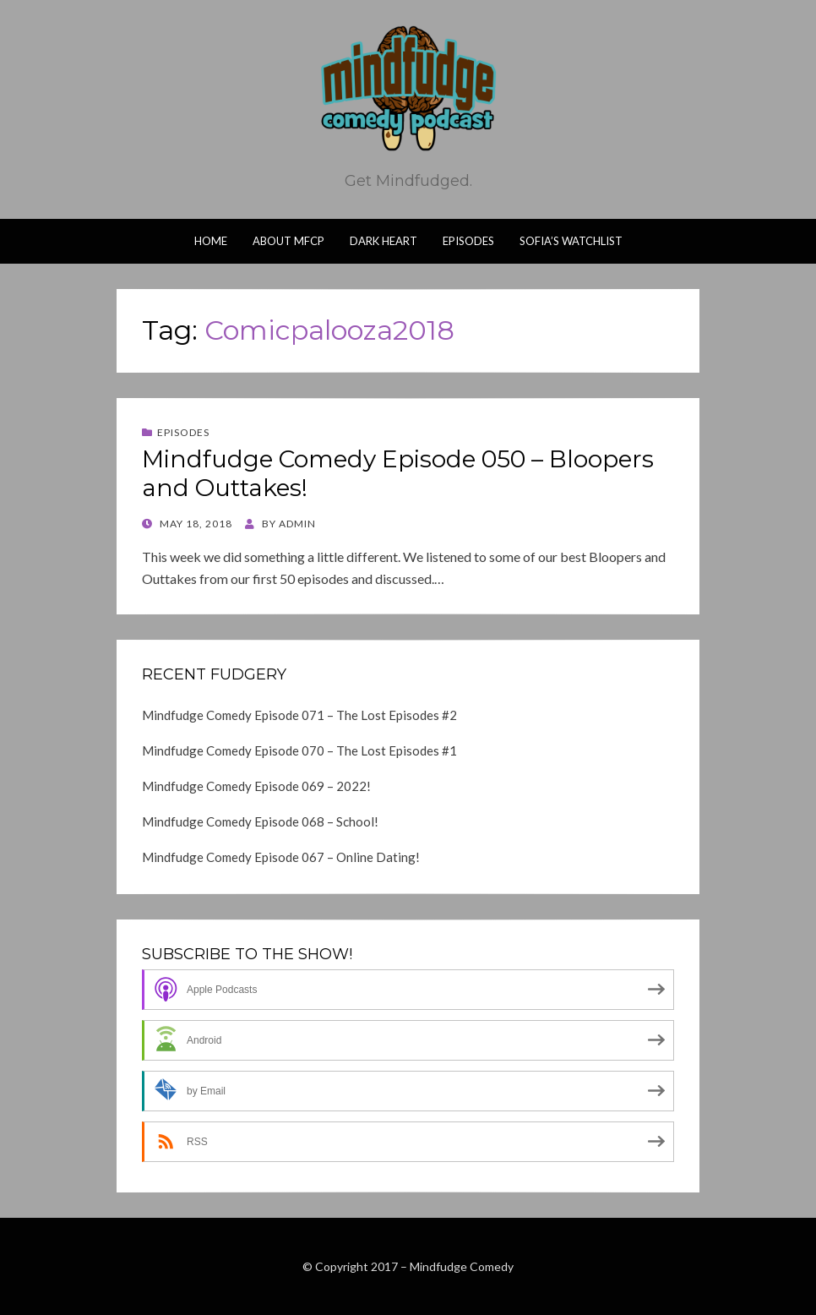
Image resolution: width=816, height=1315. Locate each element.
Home (210, 241)
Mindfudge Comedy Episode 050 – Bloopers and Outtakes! (398, 473)
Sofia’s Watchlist (571, 241)
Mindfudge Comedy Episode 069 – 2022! (256, 786)
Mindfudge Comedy (462, 1266)
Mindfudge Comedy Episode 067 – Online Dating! (281, 857)
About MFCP (288, 241)
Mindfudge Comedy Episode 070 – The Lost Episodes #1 (299, 750)
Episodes (468, 241)
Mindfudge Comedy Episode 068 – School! (260, 821)
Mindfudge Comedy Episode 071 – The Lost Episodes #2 (299, 715)
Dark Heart (383, 241)
